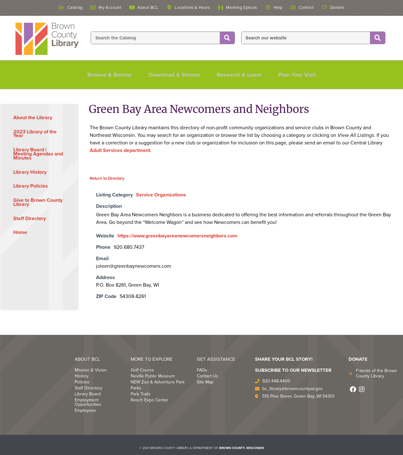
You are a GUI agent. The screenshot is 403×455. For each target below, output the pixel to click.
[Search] (227, 38)
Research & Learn (240, 74)
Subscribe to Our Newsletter (293, 370)
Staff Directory (29, 218)
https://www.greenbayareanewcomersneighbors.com (177, 236)
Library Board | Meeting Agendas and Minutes (38, 154)
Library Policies (30, 186)
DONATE (358, 359)
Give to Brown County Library (38, 202)
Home (20, 232)
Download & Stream (173, 74)
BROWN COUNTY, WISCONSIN (241, 448)
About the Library (32, 117)
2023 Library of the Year (35, 134)
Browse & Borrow (106, 74)
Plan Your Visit (300, 74)
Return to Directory (107, 178)
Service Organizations (161, 195)
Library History (30, 172)
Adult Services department (120, 150)
